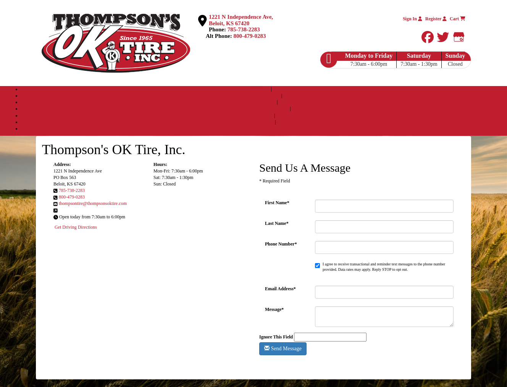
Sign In (412, 18)
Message (274, 309)
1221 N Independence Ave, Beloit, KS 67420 (241, 20)
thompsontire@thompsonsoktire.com (93, 203)
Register (436, 18)
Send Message (283, 348)
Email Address (280, 288)
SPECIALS (258, 115)
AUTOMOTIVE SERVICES (257, 108)
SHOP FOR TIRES (258, 95)
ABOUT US (258, 122)
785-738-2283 (244, 29)
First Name (277, 202)
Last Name (277, 223)
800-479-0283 (250, 36)
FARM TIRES (258, 102)
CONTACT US (261, 128)
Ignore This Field (276, 337)
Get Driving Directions (76, 227)
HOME (257, 89)
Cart (457, 18)
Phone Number (281, 244)
